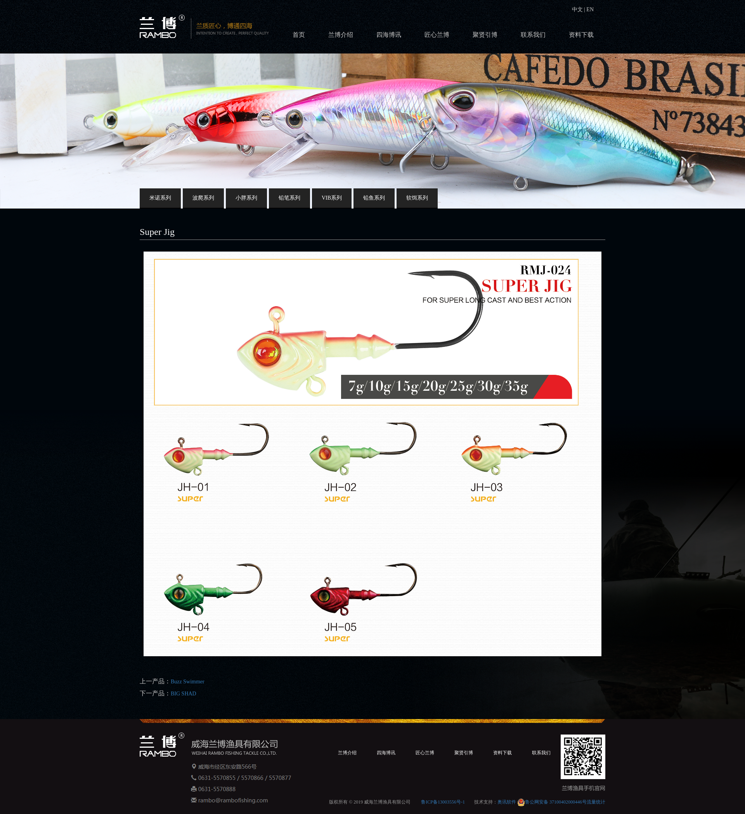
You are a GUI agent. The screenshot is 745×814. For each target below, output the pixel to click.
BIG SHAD (183, 694)
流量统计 (596, 802)
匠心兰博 (436, 34)
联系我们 (533, 34)
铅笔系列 (289, 198)
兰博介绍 (340, 34)
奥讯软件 (506, 802)
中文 (578, 9)
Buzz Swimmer (187, 682)
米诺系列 (160, 198)
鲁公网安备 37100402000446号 (552, 802)
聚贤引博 (485, 34)
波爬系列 (203, 198)
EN (589, 9)
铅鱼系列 (374, 198)
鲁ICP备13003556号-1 (443, 802)
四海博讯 (388, 34)
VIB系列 (332, 198)
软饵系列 (417, 198)
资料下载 (581, 34)
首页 (299, 34)
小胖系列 (246, 198)
